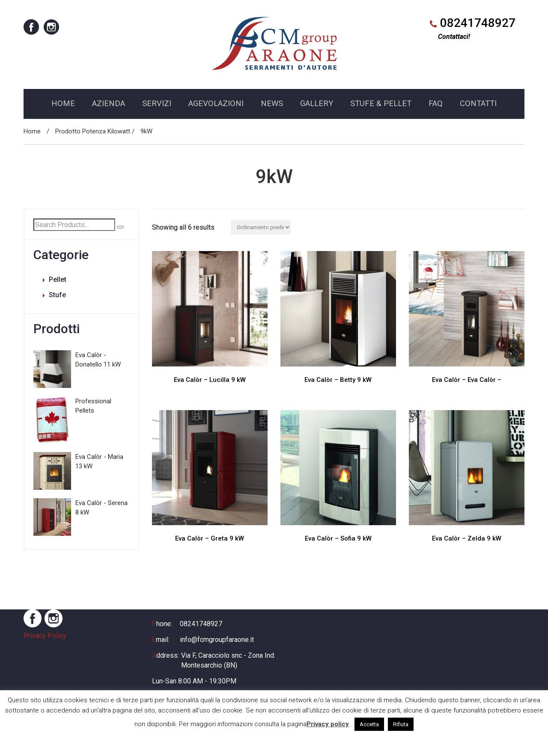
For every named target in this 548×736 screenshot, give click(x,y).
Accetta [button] (369, 724)
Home (32, 133)
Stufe (57, 297)
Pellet (57, 282)
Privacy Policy (45, 638)
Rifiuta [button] (400, 724)
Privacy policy (328, 724)
